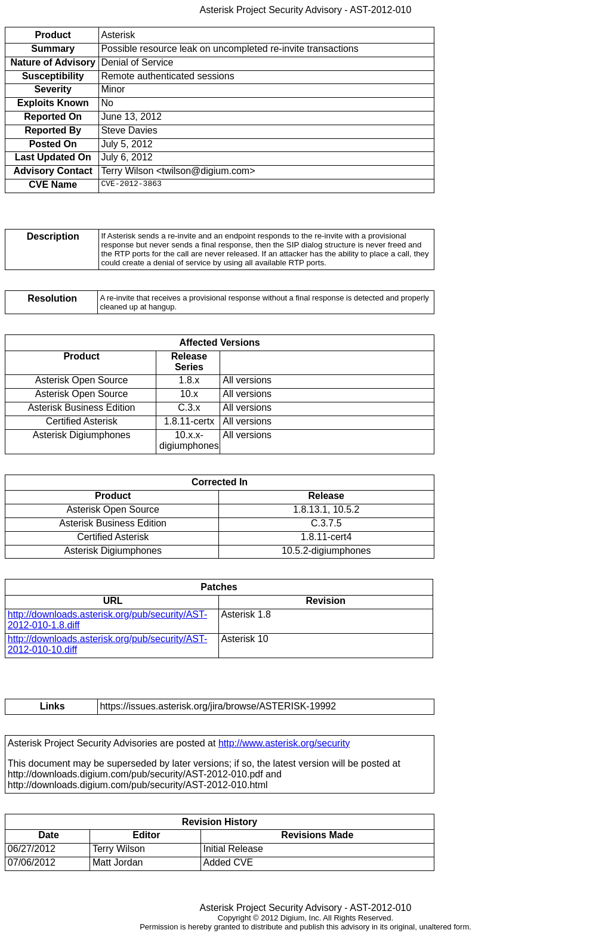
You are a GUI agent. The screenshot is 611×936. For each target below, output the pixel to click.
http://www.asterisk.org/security (284, 743)
